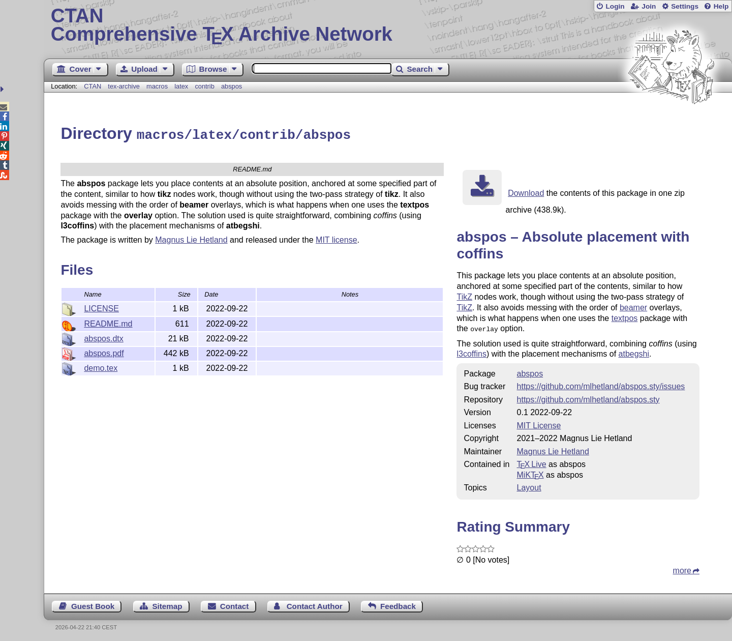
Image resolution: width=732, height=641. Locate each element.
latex (181, 86)
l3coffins (471, 351)
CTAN (92, 86)
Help (721, 6)
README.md (108, 322)
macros (157, 86)
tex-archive (124, 86)
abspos (231, 86)
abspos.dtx (103, 337)
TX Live (531, 461)
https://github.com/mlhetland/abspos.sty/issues (601, 384)
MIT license (336, 238)
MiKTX (530, 472)
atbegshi (634, 351)
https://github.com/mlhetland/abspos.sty (588, 397)
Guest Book (92, 603)
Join (649, 6)
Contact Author (315, 603)
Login (614, 6)
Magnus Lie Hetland (191, 238)
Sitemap (167, 603)
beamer (633, 306)
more (682, 568)
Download (526, 191)
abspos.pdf (104, 351)
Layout (529, 485)
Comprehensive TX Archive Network (388, 25)
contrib (204, 86)
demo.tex (100, 366)
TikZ (464, 295)
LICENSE (101, 307)
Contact (234, 603)
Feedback (398, 603)
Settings (684, 6)
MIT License (539, 423)
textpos (625, 316)
